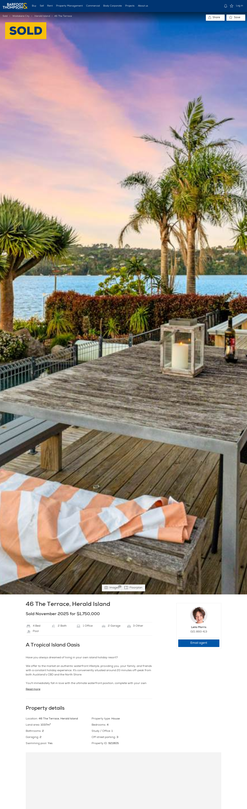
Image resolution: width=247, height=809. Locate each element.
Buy (34, 6)
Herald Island (42, 16)
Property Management (69, 6)
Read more (33, 689)
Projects (129, 6)
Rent (50, 6)
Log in (239, 6)
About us (143, 6)
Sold (5, 16)
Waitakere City (21, 16)
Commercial (93, 6)
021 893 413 (198, 632)
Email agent (198, 643)
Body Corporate (112, 6)
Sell (42, 6)
